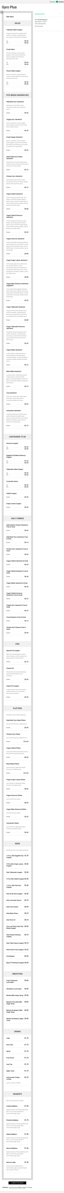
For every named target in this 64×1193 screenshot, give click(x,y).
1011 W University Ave (41, 19)
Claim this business (40, 23)
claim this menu (17, 1183)
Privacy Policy (22, 1188)
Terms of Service (13, 1188)
